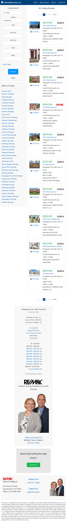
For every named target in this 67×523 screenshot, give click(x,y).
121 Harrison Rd (48, 273)
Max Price (13, 40)
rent (15, 520)
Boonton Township (8, 94)
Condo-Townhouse (32, 333)
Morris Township (7, 158)
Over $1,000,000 (34, 369)
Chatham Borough (8, 100)
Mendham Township (8, 147)
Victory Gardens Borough (10, 196)
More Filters (7, 64)
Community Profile (33, 312)
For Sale (32, 328)
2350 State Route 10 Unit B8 (52, 246)
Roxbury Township (8, 193)
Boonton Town (6, 91)
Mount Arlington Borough (10, 164)
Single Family (32, 330)
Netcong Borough (7, 173)
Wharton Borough (8, 202)
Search (53, 2)
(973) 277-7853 (33, 443)
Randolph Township (8, 182)
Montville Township (8, 152)
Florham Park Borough (9, 120)
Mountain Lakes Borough (10, 170)
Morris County (44, 2)
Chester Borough (7, 106)
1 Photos (35, 171)
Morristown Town (7, 161)
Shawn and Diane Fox (33, 438)
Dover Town (6, 114)
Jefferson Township (8, 129)
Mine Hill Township (8, 149)
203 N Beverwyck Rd (50, 107)
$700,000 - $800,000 (32, 361)
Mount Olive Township (9, 167)
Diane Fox (33, 489)
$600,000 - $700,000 (32, 359)
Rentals (32, 338)
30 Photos (35, 85)
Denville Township (8, 111)
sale (10, 520)
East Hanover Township (9, 117)
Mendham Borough (8, 144)
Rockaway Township (8, 190)
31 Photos (35, 143)
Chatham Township (8, 103)
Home (35, 2)
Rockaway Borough (8, 187)
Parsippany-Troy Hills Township (12, 176)
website (6, 502)
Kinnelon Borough (8, 132)
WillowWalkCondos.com (12, 2)
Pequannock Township (9, 179)
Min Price (13, 32)
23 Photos (35, 113)
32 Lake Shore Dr (48, 164)
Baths (13, 55)
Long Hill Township (8, 138)
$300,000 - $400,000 (32, 351)
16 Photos (35, 279)
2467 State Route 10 (49, 25)
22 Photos (35, 197)
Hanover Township (8, 123)
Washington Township (9, 199)
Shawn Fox (33, 479)
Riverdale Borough (8, 185)
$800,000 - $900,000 (32, 364)
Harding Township (8, 126)
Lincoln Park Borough (9, 135)
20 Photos (35, 252)
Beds (13, 48)
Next (54, 14)
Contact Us (61, 2)
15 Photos (35, 225)
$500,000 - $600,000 (32, 356)
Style (13, 25)
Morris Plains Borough (9, 155)
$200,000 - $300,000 (32, 349)
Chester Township (8, 108)
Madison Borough (8, 141)
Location (13, 17)
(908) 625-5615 (33, 492)
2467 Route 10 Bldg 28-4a (51, 219)
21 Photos (35, 32)
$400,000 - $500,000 (32, 354)
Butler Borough (7, 97)
